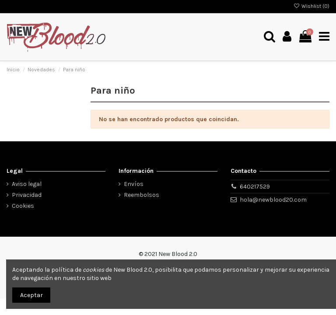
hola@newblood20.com (273, 199)
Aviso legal (27, 184)
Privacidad (27, 195)
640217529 (255, 186)
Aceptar (31, 295)
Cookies (23, 206)
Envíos (134, 184)
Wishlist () (311, 6)
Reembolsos (141, 195)
